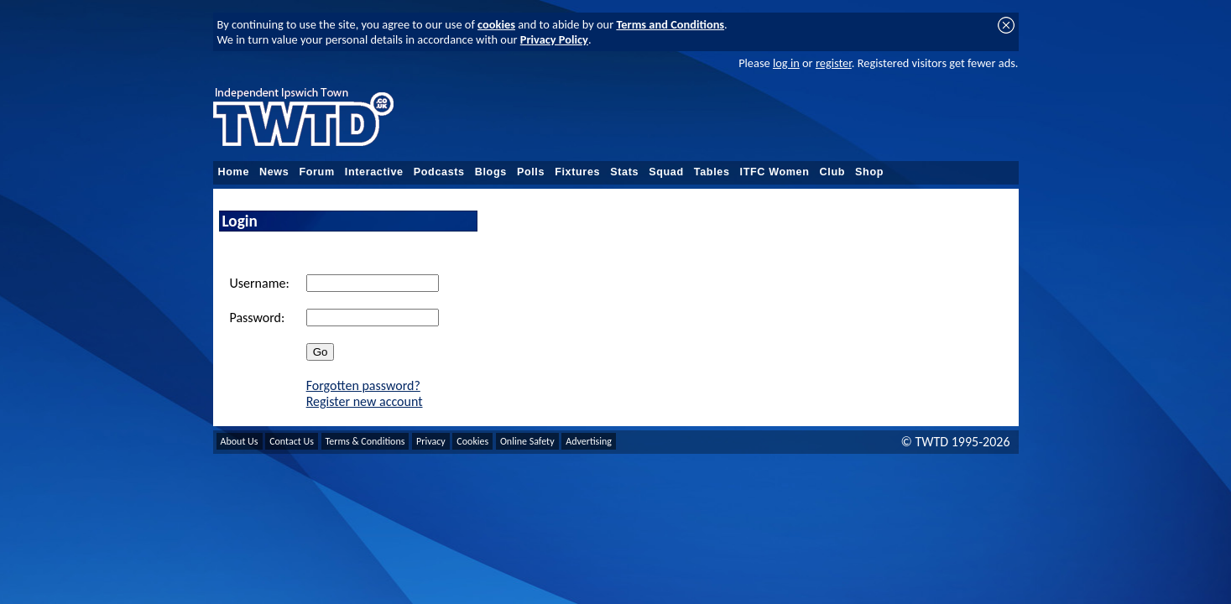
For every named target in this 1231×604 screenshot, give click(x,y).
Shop (869, 172)
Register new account (364, 401)
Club (833, 172)
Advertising (589, 441)
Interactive (374, 172)
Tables (712, 172)
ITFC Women (775, 172)
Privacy (431, 441)
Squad (666, 172)
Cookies (472, 441)
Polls (531, 172)
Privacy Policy (554, 39)
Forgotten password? (363, 385)
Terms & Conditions (365, 441)
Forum (316, 172)
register (834, 62)
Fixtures (577, 172)
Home (234, 172)
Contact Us (291, 441)
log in (786, 62)
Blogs (491, 172)
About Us (239, 441)
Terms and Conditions (670, 24)
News (274, 172)
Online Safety (527, 441)
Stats (624, 172)
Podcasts (439, 172)
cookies (496, 24)
